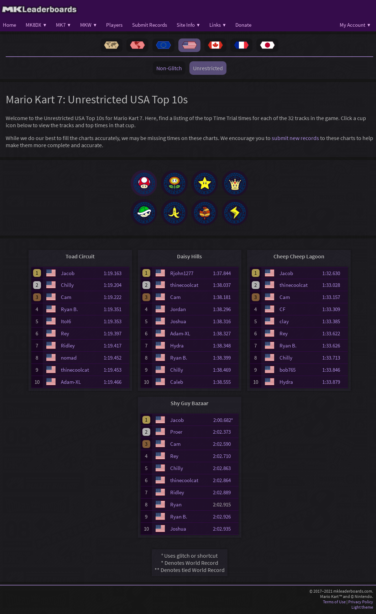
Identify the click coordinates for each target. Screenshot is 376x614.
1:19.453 (116, 371)
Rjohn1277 (181, 274)
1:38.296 (225, 310)
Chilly (67, 286)
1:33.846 (334, 371)
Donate (243, 24)
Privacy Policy (360, 603)
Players (114, 24)
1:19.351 (116, 310)
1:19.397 (116, 334)
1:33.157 (334, 298)
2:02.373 (225, 433)
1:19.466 (116, 383)
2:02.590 (225, 445)
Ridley (68, 347)
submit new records (295, 137)
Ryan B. (69, 310)
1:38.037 (225, 286)
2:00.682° (225, 421)
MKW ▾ (88, 24)
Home (9, 24)
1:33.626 (334, 347)
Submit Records (149, 24)
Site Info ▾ (188, 24)
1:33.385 (334, 322)
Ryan (176, 505)
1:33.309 (334, 310)
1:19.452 (116, 359)
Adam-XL (71, 383)
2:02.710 (225, 457)
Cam (66, 298)
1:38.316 (225, 322)
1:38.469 (225, 371)
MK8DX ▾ (36, 24)
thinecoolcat (75, 371)
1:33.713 (334, 359)
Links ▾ (217, 24)
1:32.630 (334, 274)
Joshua (178, 322)
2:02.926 (225, 518)
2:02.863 (225, 469)
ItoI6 (66, 322)
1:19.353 (116, 322)
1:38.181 (225, 298)
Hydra (177, 347)
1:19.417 (116, 347)
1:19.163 (116, 274)
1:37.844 (225, 274)
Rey (65, 334)
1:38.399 (225, 359)
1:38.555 (225, 383)
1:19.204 (116, 286)
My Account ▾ (355, 24)
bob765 (288, 371)
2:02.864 (225, 481)
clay (284, 322)
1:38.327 (225, 334)
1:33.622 (334, 334)
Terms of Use (334, 603)
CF (282, 310)
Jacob (67, 274)
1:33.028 (334, 286)
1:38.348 (225, 347)
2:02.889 (225, 493)
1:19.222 (116, 298)
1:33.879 (334, 383)
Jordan (178, 310)
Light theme (362, 608)
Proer (176, 433)
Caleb (176, 383)
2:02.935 (225, 530)
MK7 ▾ (63, 24)
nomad (69, 359)
